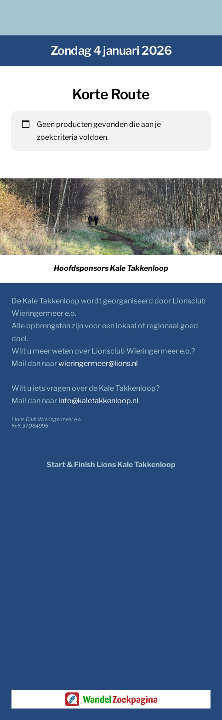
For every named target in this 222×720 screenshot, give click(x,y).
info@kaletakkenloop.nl (98, 400)
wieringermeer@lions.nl (98, 363)
